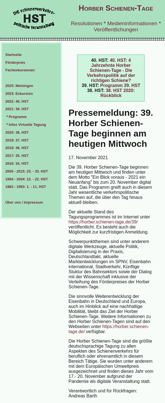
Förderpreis (15, 62)
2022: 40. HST (17, 101)
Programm (18, 117)
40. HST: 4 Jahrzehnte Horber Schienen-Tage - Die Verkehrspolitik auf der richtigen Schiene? (111, 70)
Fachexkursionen (20, 70)
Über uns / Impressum (24, 202)
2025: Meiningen (19, 86)
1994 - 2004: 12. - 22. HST (26, 179)
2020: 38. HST (17, 132)
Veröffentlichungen (116, 29)
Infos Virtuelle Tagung (27, 124)
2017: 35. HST (17, 156)
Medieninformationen (132, 23)
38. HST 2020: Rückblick (117, 93)
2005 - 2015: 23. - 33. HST (26, 171)
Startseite (13, 55)
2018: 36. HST (17, 148)
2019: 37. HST (17, 140)
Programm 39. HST (120, 85)
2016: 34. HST (17, 163)
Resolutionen (86, 23)
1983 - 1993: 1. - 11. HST (25, 187)
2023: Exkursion (19, 93)
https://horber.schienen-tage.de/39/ (103, 222)
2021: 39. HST (17, 109)
